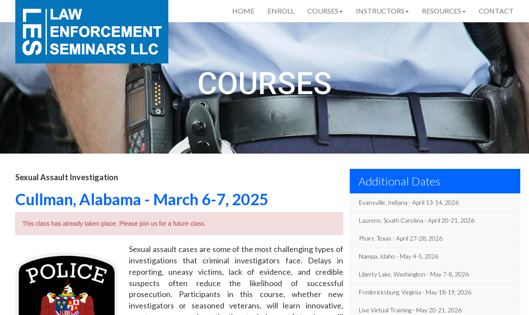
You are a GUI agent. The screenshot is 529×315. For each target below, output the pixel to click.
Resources (444, 11)
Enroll (281, 11)
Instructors (382, 11)
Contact (496, 11)
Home (243, 11)
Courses (325, 11)
